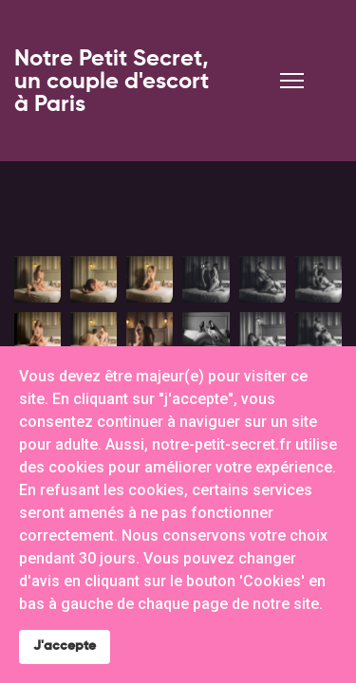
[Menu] (292, 81)
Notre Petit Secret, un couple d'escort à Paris (111, 81)
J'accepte (64, 646)
